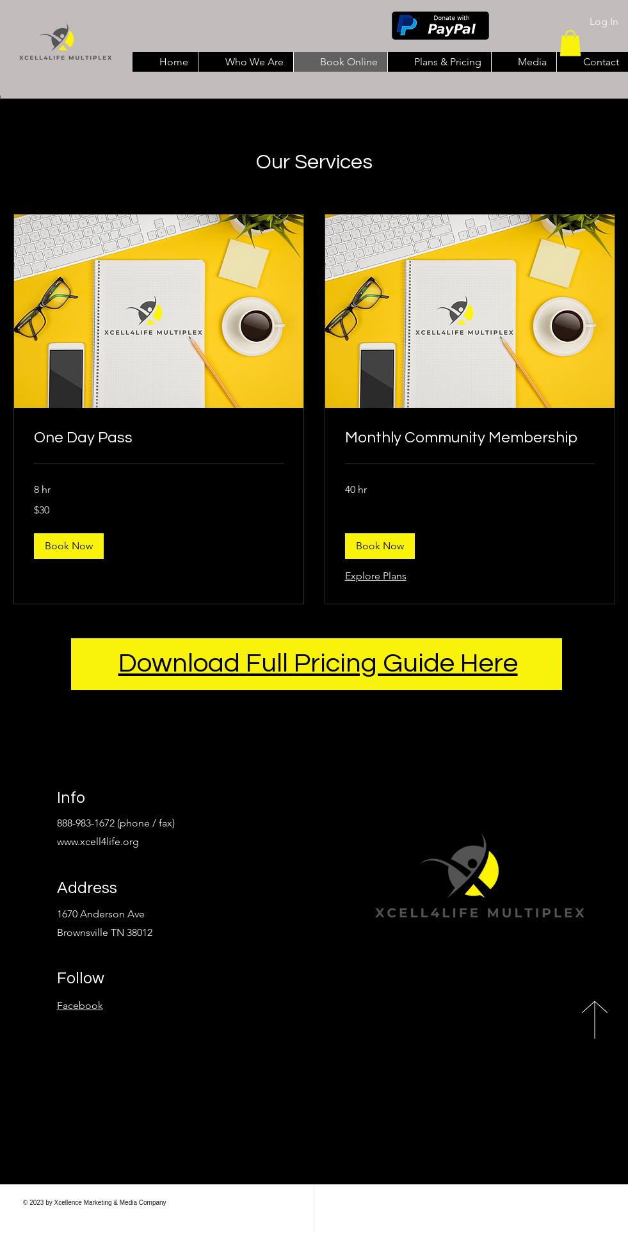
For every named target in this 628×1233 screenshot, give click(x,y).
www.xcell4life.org (98, 841)
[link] (159, 438)
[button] (570, 43)
